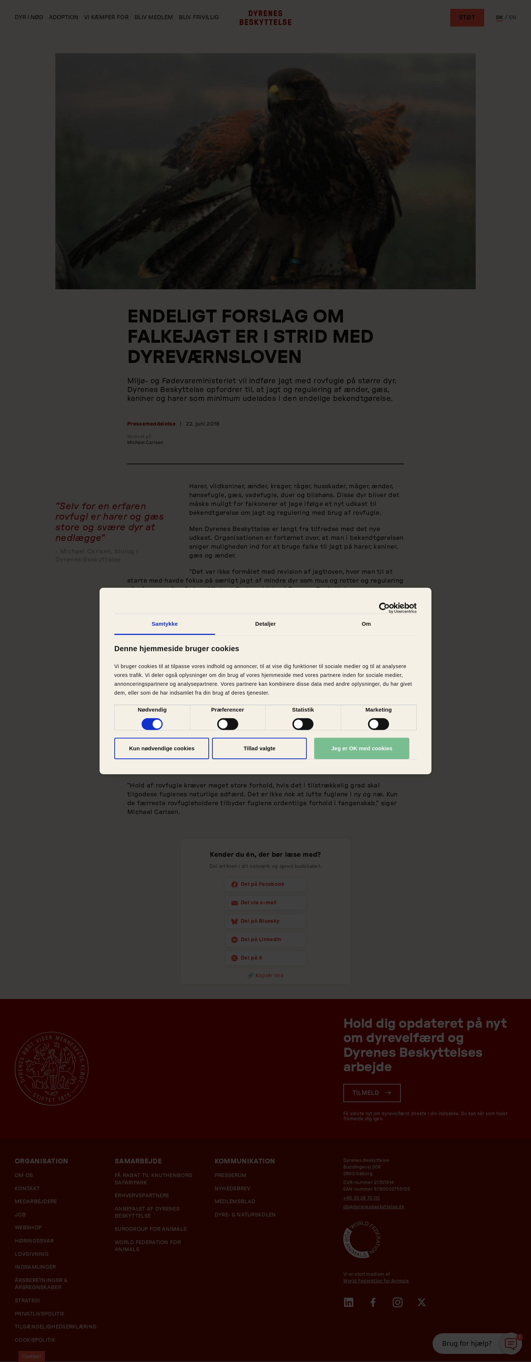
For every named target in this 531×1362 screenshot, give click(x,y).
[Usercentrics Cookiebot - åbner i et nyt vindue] (384, 608)
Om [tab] (366, 624)
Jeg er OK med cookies (361, 748)
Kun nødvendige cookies (162, 748)
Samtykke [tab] (165, 624)
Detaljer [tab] (265, 624)
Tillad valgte (259, 748)
